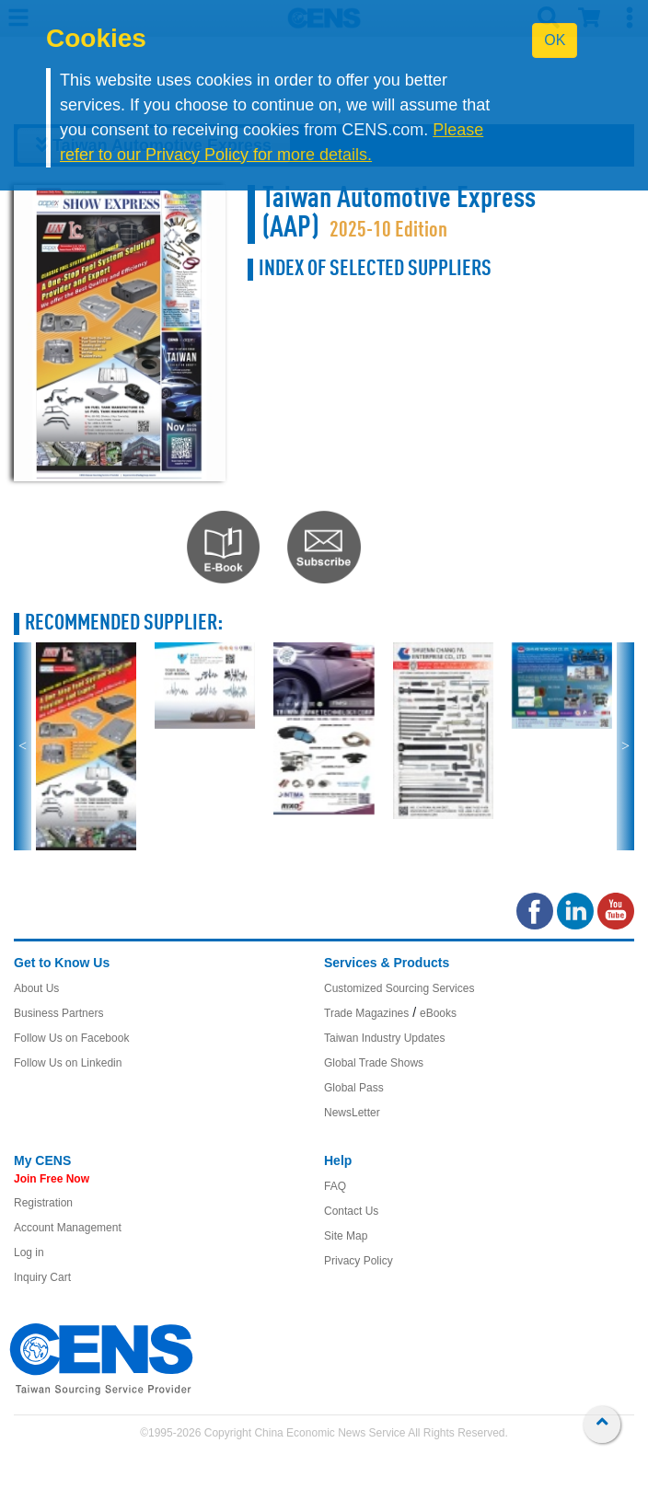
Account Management (68, 1266)
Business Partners (58, 1051)
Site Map (345, 1274)
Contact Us (351, 1249)
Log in (29, 1291)
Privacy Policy (358, 1299)
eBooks (438, 1051)
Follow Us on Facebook (71, 1076)
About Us (36, 1027)
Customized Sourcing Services (399, 1027)
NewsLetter (352, 1151)
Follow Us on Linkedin (68, 1101)
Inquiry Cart (42, 1316)
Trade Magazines (366, 1051)
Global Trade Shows (373, 1101)
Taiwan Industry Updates (384, 1076)
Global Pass (354, 1126)
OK (554, 40)
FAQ (335, 1224)
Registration (43, 1241)
